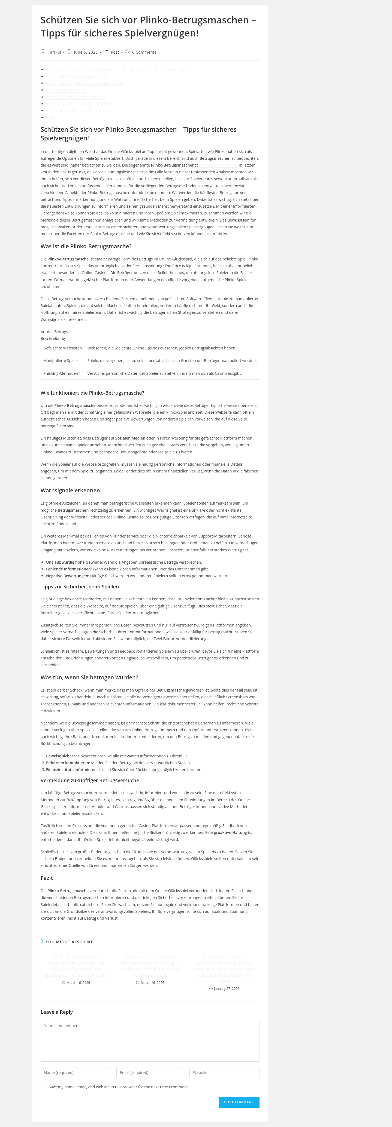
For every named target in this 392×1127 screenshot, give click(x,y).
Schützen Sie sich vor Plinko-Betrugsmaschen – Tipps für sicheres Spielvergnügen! (118, 69)
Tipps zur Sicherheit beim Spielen (75, 97)
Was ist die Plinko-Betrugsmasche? (76, 76)
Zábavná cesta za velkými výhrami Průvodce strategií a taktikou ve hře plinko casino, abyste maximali (150, 966)
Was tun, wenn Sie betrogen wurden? (79, 103)
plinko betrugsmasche (218, 165)
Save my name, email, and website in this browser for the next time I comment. (119, 1086)
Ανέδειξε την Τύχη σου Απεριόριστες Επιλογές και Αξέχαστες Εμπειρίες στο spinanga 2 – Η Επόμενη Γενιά (76, 966)
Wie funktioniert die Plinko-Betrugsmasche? (84, 83)
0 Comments (144, 52)
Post (115, 52)
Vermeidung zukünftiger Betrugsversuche (83, 110)
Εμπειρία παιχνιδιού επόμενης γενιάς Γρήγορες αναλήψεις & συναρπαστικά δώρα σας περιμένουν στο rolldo (224, 969)
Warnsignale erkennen (66, 90)
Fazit (50, 117)
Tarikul (54, 52)
